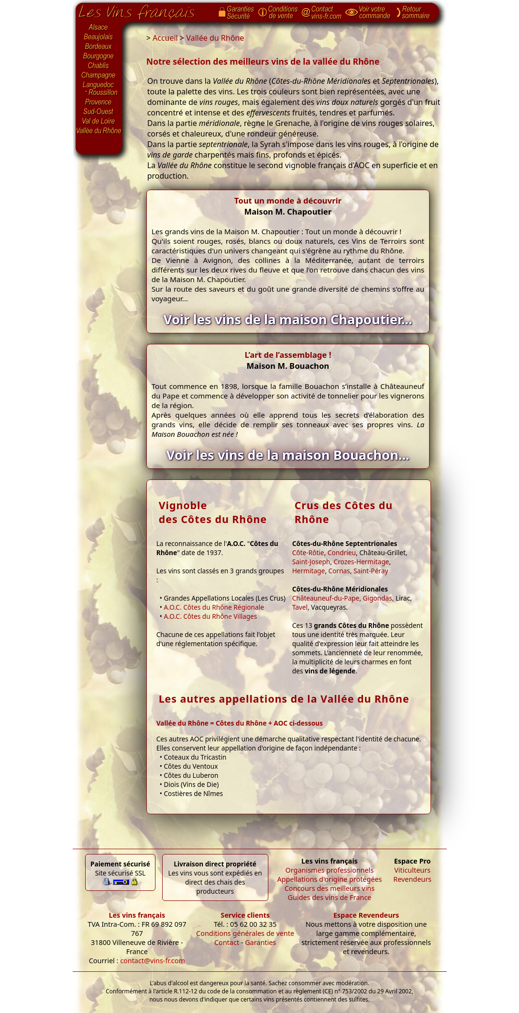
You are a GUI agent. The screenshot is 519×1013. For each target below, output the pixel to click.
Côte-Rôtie (308, 552)
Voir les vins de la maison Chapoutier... (288, 319)
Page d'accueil (144, 10)
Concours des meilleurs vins (330, 888)
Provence (99, 102)
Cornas (339, 570)
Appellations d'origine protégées (329, 879)
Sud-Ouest (99, 111)
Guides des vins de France (330, 897)
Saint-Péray (370, 570)
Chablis (99, 66)
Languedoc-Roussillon (99, 88)
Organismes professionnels (330, 870)
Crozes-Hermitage (361, 561)
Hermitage (308, 570)
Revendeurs (412, 879)
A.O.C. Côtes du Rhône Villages (210, 616)
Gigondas (377, 598)
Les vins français (137, 915)
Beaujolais (99, 37)
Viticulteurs (412, 870)
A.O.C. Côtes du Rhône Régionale (214, 607)
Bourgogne (99, 56)
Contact (226, 942)
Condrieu (342, 552)
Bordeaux (99, 47)
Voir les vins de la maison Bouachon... (287, 455)
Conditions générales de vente (245, 933)
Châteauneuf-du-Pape (326, 598)
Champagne (99, 75)
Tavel (300, 607)
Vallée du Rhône (99, 130)
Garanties (260, 942)
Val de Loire (99, 121)
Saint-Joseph (311, 561)
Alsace (99, 27)
